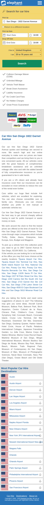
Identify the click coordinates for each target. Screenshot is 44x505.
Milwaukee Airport (17, 416)
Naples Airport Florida (19, 422)
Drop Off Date (7, 39)
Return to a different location (16, 27)
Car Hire (10, 496)
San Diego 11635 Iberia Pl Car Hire (24, 273)
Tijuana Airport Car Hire (30, 259)
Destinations (21, 496)
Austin (12, 377)
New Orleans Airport (18, 429)
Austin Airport (15, 383)
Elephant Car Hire (26, 498)
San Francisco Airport (19, 487)
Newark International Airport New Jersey (26, 442)
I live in (11, 50)
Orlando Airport (16, 461)
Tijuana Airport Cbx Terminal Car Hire (19, 262)
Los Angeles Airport (18, 403)
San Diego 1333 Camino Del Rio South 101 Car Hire (22, 279)
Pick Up (5, 18)
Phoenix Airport (16, 481)
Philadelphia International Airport (23, 474)
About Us (33, 496)
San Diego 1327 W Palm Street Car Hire (20, 276)
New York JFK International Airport (24, 435)
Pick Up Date (7, 31)
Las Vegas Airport (17, 396)
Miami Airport (15, 409)
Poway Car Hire (18, 268)
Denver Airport (15, 390)
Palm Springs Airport (18, 468)
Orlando (12, 455)
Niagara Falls (15, 448)
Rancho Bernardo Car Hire (14, 270)
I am (12, 55)
